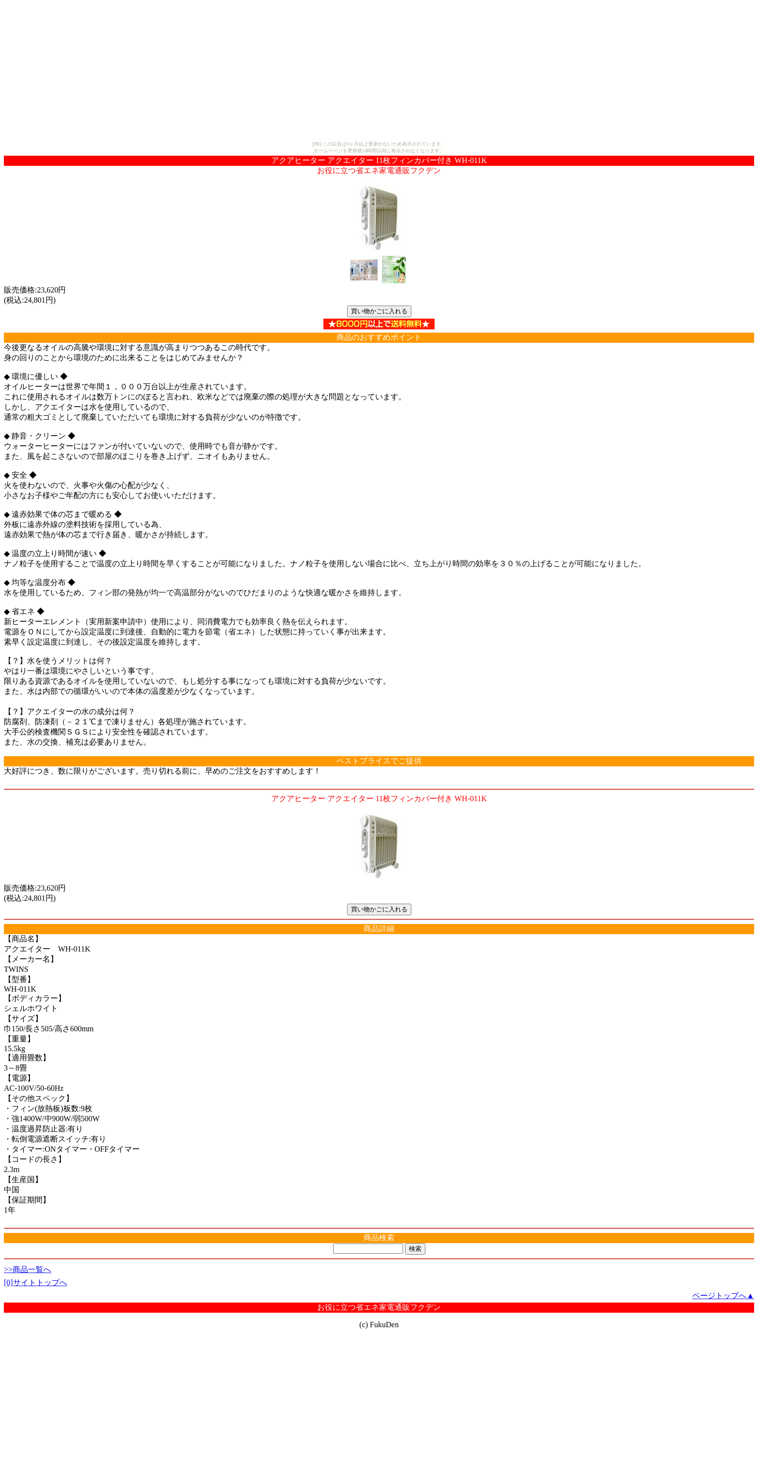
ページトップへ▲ (723, 1295)
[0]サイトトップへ (35, 1282)
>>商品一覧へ (27, 1269)
